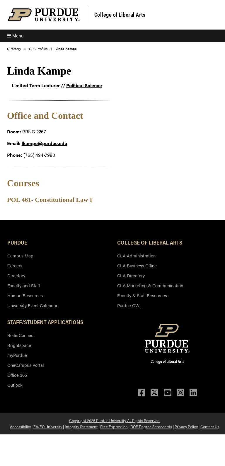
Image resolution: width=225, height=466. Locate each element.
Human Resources (25, 295)
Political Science (84, 85)
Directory (14, 48)
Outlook (15, 385)
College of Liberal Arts (120, 14)
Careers (14, 265)
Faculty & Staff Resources (142, 295)
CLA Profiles (38, 48)
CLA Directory (131, 275)
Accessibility (20, 426)
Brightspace (19, 345)
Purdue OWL (129, 305)
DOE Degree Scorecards (151, 426)
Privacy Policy (186, 426)
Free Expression (114, 426)
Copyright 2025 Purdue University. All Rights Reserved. (114, 420)
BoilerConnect (21, 335)
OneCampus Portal (25, 365)
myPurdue (17, 355)
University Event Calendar (32, 305)
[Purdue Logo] (43, 14)
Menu (15, 35)
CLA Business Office (137, 265)
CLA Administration (136, 255)
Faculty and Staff (23, 285)
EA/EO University (47, 426)
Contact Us (209, 426)
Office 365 (17, 375)
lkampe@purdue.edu (44, 143)
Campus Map (20, 255)
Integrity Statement (81, 426)
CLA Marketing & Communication (150, 285)
